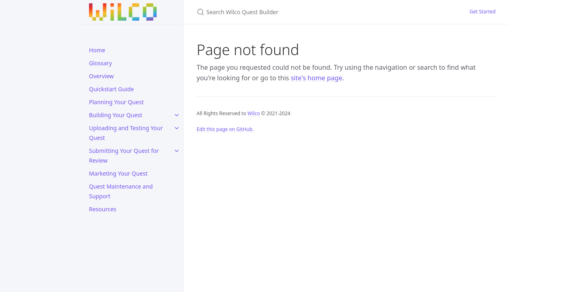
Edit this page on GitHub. (225, 129)
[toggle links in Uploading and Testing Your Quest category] (176, 128)
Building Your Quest (115, 115)
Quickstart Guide (111, 89)
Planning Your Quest (116, 102)
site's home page (316, 77)
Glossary (100, 63)
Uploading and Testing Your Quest (126, 133)
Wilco (253, 113)
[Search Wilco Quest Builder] (292, 12)
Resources (102, 209)
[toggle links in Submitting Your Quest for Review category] (176, 150)
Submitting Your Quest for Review (124, 155)
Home (97, 50)
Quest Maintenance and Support (121, 191)
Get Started (483, 11)
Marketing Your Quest (118, 173)
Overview (101, 76)
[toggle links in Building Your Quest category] (176, 115)
